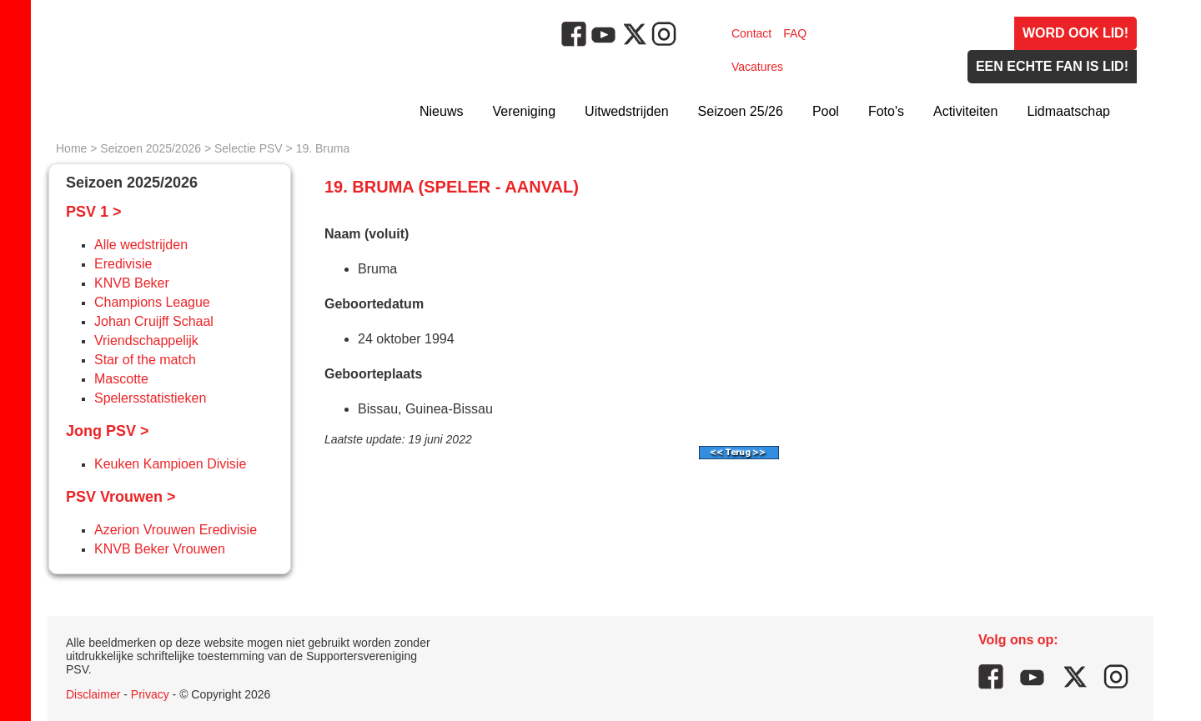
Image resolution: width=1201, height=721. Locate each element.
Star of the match (145, 360)
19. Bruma (323, 148)
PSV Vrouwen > (121, 496)
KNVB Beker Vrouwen (159, 549)
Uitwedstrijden (626, 111)
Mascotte (121, 379)
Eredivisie (123, 264)
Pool (825, 111)
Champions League (152, 302)
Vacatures (757, 66)
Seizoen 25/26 (740, 111)
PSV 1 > (94, 211)
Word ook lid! (1075, 33)
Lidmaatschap (1068, 111)
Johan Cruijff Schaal (154, 321)
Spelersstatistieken (150, 398)
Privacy (150, 694)
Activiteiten (965, 111)
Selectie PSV (248, 148)
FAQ (795, 33)
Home (71, 148)
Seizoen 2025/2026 (150, 148)
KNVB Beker (131, 283)
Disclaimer (93, 694)
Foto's (886, 111)
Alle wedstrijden (141, 245)
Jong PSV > (107, 431)
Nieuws (441, 111)
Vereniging (523, 111)
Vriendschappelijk (146, 340)
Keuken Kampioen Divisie (170, 464)
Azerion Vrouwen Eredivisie (175, 530)
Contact (751, 33)
